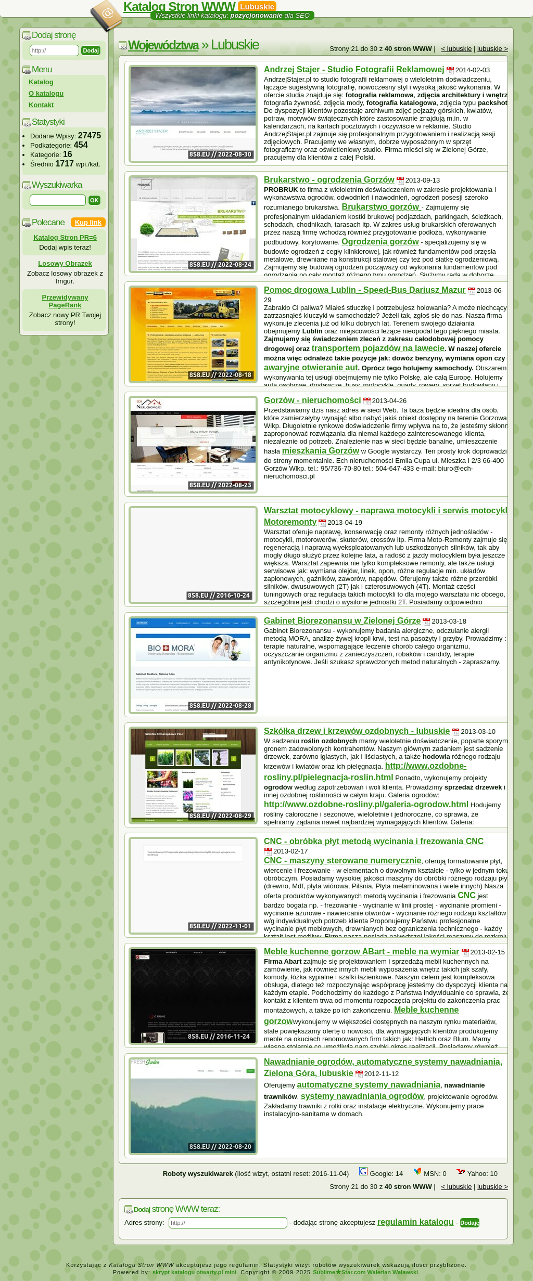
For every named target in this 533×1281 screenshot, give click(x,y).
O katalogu (46, 93)
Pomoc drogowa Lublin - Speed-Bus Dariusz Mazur (365, 290)
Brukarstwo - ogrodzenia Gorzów (329, 179)
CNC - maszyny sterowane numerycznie (342, 860)
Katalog (41, 82)
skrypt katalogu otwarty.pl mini (194, 1272)
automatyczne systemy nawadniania (369, 1084)
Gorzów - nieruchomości (312, 400)
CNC (467, 895)
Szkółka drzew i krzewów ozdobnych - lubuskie (357, 731)
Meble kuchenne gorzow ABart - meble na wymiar (362, 951)
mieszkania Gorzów (321, 450)
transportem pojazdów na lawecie (378, 348)
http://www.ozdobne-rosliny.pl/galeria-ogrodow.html (366, 804)
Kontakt (41, 105)
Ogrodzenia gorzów (379, 241)
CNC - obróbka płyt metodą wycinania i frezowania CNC (374, 841)
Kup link (88, 222)
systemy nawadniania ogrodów (362, 1096)
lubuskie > (492, 49)
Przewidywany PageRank (65, 301)
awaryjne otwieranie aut (311, 367)
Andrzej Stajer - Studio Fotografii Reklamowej (354, 69)
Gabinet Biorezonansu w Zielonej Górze (342, 620)
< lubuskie (456, 49)
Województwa (163, 45)
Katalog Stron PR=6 (65, 237)
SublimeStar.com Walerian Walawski (365, 1272)
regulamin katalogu (415, 1222)
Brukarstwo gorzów (382, 206)
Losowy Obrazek (65, 263)
